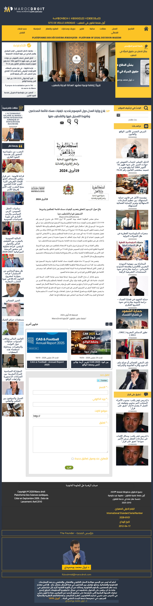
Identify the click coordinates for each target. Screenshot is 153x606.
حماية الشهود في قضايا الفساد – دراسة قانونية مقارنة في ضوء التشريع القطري (132, 302)
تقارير (82, 29)
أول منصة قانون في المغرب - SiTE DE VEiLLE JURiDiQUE (76, 23)
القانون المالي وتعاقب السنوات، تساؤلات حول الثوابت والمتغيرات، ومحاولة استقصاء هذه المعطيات (13, 345)
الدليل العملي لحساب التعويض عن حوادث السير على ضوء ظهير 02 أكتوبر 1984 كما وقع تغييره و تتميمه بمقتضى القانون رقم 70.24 (20, 60)
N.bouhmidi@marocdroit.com (76, 574)
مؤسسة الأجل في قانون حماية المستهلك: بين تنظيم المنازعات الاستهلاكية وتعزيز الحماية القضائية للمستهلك (133, 201)
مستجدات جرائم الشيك (13, 319)
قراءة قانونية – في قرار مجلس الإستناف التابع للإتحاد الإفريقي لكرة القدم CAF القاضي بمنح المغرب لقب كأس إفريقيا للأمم (20, 71)
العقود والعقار (52, 29)
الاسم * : (103, 387)
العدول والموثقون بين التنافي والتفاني (13, 399)
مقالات (103, 29)
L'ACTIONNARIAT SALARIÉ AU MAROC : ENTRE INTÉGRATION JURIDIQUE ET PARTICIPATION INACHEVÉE (13, 118)
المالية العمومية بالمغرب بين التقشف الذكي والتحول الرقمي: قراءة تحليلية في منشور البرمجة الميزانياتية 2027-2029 (13, 245)
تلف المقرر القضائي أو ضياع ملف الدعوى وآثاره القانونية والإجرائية (132, 363)
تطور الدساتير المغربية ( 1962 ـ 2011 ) (132, 333)
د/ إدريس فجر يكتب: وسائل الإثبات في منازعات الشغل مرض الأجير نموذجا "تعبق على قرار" (132, 439)
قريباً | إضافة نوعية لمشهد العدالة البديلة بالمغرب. (75, 85)
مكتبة (92, 29)
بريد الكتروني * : (100, 399)
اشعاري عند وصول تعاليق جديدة (91, 458)
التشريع (131, 29)
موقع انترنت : (101, 410)
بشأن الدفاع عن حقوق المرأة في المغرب (133, 53)
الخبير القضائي (13, 300)
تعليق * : (103, 422)
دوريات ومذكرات (68, 29)
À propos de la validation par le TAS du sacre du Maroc (20, 87)
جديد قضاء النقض (22, 31)
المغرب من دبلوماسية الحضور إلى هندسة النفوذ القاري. (20, 94)
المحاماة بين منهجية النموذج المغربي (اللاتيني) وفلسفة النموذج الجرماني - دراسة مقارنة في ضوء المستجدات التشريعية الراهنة (133, 267)
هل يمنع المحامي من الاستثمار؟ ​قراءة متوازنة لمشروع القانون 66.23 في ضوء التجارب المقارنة (13, 276)
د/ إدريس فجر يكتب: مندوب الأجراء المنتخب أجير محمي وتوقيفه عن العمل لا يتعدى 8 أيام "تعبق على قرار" (132, 404)
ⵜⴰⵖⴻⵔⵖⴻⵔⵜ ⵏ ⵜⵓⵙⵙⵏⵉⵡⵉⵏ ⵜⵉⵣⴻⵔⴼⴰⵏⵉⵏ (76, 18)
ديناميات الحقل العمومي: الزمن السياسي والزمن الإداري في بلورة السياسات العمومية (20, 52)
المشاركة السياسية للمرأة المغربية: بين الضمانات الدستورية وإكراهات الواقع (13, 375)
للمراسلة (37, 29)
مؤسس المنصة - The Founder (76, 533)
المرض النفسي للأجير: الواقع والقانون (132, 132)
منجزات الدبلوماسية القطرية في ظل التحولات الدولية (132, 234)
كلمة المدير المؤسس (133, 46)
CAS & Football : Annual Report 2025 (47, 363)
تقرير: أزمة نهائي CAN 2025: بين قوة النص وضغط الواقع (21, 80)
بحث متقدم (133, 119)
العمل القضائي (114, 31)
